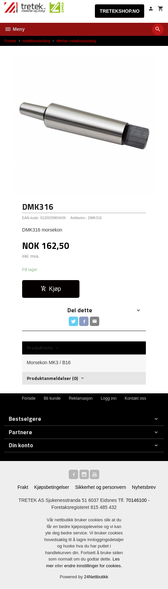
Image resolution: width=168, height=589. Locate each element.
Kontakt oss (135, 398)
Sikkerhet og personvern (100, 487)
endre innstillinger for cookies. (93, 565)
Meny (14, 29)
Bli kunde (52, 398)
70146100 (136, 500)
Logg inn (108, 398)
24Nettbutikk (96, 576)
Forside (10, 41)
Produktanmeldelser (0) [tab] (52, 378)
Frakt (22, 487)
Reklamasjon (81, 398)
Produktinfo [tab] (40, 347)
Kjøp (51, 288)
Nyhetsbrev (144, 487)
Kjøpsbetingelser (51, 487)
